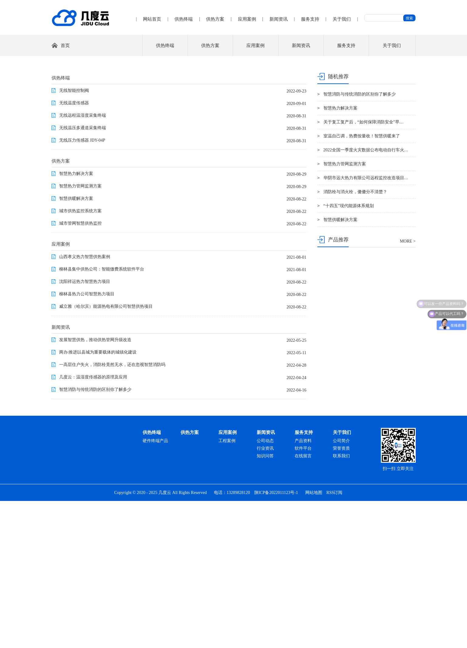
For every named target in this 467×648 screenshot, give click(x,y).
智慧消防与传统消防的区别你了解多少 (95, 536)
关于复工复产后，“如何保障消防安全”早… (363, 269)
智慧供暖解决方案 (76, 345)
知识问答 (265, 603)
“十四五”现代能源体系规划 (348, 353)
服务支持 (310, 19)
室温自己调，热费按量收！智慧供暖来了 (361, 283)
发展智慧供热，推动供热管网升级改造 (95, 487)
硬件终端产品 (155, 588)
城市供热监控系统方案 (80, 358)
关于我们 (342, 19)
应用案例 (247, 19)
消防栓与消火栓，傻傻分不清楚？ (355, 339)
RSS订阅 (335, 639)
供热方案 (215, 19)
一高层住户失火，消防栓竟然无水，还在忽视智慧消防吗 (112, 511)
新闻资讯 (278, 19)
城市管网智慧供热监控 (80, 370)
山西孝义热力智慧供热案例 (84, 403)
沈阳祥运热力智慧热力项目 (84, 428)
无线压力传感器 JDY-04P (82, 287)
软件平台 (303, 595)
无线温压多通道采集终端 (82, 275)
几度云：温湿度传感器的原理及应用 (93, 524)
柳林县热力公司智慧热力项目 (86, 441)
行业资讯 (265, 595)
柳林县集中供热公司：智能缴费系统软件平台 (101, 416)
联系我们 (341, 603)
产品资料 (303, 588)
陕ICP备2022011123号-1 (276, 639)
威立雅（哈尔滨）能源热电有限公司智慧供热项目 (106, 453)
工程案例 (226, 588)
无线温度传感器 (74, 250)
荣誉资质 (341, 595)
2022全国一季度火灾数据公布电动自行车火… (365, 297)
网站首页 (152, 19)
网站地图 (313, 639)
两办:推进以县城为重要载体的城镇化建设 (98, 499)
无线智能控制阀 (74, 237)
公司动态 (265, 588)
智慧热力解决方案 (76, 320)
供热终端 (183, 19)
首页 (65, 192)
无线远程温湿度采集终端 (82, 262)
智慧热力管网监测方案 (80, 333)
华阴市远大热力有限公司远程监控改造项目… (365, 325)
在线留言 (303, 603)
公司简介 (341, 588)
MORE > (408, 388)
